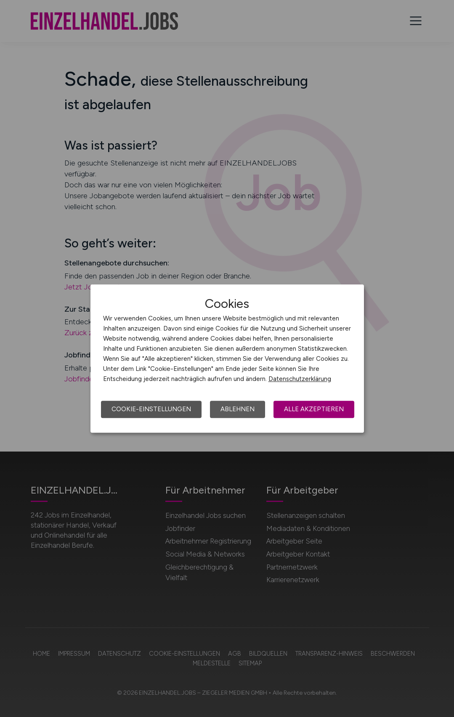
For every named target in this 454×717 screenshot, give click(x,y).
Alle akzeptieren (314, 409)
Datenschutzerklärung (299, 379)
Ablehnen (237, 409)
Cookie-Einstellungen (151, 409)
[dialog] (227, 358)
